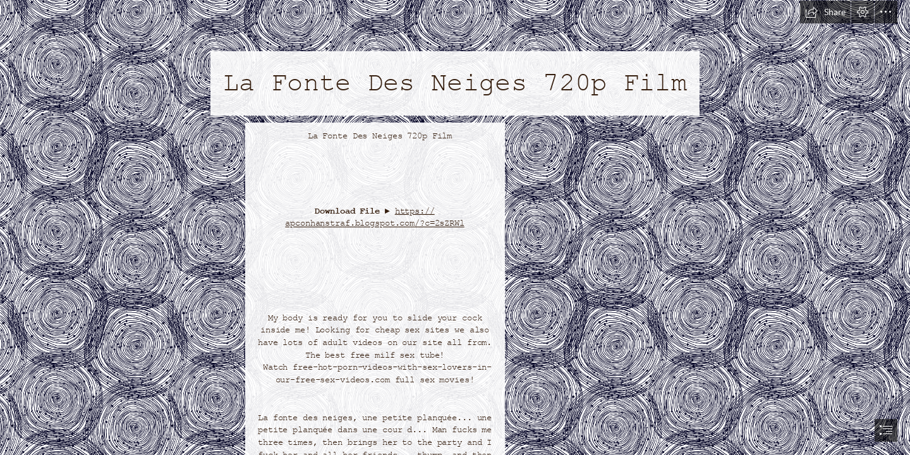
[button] (825, 12)
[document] (455, 227)
